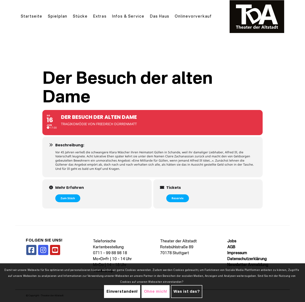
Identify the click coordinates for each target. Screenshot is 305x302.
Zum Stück (68, 198)
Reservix (178, 198)
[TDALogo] (257, 16)
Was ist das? (186, 292)
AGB (231, 247)
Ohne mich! (155, 292)
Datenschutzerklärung (247, 259)
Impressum (237, 253)
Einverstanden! (122, 292)
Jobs (231, 241)
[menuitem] (31, 16)
